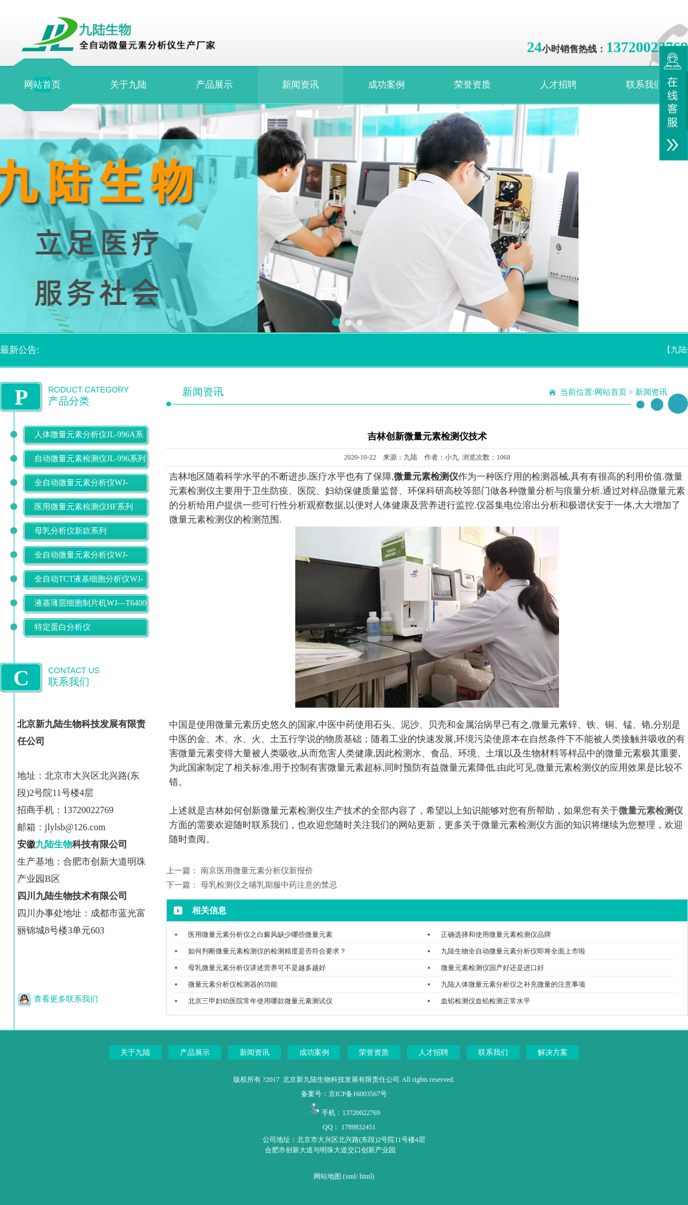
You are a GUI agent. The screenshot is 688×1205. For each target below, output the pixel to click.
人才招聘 (558, 84)
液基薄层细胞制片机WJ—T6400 (90, 603)
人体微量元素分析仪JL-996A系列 (88, 443)
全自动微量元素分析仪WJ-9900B (81, 564)
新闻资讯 (300, 84)
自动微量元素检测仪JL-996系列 (90, 458)
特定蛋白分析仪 (62, 627)
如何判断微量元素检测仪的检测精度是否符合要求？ (267, 951)
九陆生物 (54, 844)
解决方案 (553, 1052)
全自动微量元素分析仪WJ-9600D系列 (81, 491)
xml (350, 1176)
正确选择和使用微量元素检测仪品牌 (496, 935)
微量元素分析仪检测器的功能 (232, 984)
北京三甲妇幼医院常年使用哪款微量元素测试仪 (260, 1001)
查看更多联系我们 (66, 999)
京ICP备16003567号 (358, 1094)
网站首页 (42, 84)
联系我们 (644, 84)
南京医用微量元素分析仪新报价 (257, 870)
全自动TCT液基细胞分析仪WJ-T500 (88, 588)
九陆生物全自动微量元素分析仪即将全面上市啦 (513, 951)
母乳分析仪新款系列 (70, 531)
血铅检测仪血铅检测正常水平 (485, 1001)
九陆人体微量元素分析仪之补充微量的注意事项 (513, 984)
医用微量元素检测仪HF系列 (83, 507)
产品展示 (214, 84)
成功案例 (386, 84)
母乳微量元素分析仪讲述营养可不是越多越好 (257, 968)
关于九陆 (128, 84)
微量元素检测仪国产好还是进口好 (492, 968)
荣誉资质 (472, 84)
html (365, 1176)
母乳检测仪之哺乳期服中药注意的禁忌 (269, 885)
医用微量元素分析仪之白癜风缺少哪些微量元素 (260, 935)
